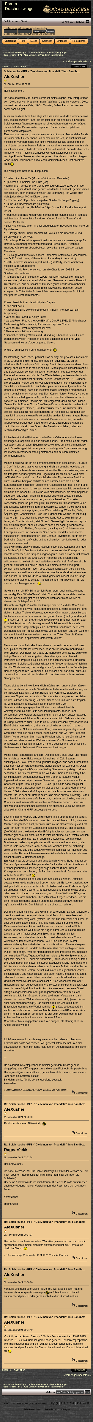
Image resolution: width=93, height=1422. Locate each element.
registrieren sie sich (38, 28)
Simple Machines (38, 1403)
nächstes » (84, 61)
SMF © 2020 (23, 1403)
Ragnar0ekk (15, 1149)
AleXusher (14, 76)
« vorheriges (70, 61)
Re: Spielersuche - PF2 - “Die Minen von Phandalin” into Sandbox (44, 1104)
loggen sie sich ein (16, 28)
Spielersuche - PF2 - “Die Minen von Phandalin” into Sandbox (42, 71)
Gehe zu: (50, 1392)
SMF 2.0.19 (9, 1403)
